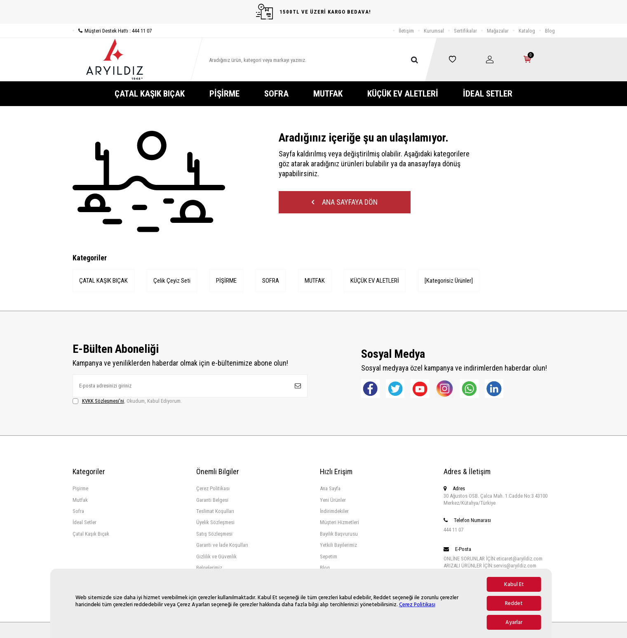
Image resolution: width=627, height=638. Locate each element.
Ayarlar (513, 622)
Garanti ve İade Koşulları (222, 545)
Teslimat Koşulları (215, 511)
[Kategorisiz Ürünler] (449, 280)
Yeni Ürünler (333, 500)
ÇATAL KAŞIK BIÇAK (150, 94)
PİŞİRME (224, 94)
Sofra (78, 511)
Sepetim (328, 556)
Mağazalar (498, 31)
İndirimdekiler (334, 511)
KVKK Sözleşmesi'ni (103, 401)
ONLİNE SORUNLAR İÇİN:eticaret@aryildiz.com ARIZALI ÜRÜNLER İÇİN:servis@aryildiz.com (493, 562)
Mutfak (80, 500)
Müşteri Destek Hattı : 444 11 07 (112, 31)
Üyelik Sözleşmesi (215, 522)
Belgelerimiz (209, 568)
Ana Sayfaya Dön (345, 202)
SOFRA (276, 94)
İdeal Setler (84, 522)
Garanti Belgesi (212, 500)
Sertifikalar (465, 31)
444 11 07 (453, 530)
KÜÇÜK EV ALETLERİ (402, 94)
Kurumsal (434, 31)
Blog (550, 31)
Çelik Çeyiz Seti (171, 280)
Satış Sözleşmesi (214, 534)
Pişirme (80, 488)
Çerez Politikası (417, 604)
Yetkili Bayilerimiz (338, 545)
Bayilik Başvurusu (339, 534)
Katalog (527, 31)
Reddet (514, 603)
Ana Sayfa (330, 488)
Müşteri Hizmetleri (339, 522)
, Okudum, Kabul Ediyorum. (127, 401)
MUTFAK (328, 94)
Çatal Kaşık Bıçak (91, 534)
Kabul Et (514, 584)
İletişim (406, 31)
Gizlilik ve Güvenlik (216, 556)
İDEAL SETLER (487, 94)
